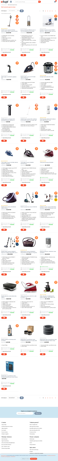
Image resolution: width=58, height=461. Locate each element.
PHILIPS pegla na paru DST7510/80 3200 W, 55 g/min (28, 77)
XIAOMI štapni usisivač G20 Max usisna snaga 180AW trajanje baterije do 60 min (9, 30)
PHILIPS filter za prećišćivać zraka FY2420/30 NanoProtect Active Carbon (9, 376)
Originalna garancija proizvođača (36, 440)
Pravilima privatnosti (51, 455)
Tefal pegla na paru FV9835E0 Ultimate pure (27, 163)
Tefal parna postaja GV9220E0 (46, 162)
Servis (31, 442)
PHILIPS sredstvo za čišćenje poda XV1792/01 (8, 340)
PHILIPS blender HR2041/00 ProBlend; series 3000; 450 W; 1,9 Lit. (48, 119)
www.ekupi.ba (3, 455)
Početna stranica (4, 4)
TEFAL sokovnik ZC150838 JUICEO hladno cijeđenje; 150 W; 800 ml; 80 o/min (47, 296)
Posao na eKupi (5, 432)
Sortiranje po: (4, 10)
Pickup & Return (33, 444)
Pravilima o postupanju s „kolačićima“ (8, 456)
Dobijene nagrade (5, 433)
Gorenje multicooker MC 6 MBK (46, 76)
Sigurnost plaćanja (5, 440)
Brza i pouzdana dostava (6, 444)
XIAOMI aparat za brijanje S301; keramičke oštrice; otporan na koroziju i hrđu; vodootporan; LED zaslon (8, 119)
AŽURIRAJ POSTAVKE (25, 458)
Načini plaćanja (4, 439)
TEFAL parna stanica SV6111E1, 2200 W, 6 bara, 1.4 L (28, 296)
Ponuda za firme (33, 432)
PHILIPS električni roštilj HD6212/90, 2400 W (8, 296)
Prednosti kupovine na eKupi (7, 426)
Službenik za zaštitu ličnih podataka (36, 453)
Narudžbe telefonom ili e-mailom (36, 428)
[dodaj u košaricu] (4, 55)
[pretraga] (39, 2)
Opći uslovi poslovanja (34, 449)
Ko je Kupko (4, 430)
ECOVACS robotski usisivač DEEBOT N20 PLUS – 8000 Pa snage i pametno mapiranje (48, 30)
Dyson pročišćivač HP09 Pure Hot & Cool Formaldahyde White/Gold (28, 30)
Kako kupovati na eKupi (34, 426)
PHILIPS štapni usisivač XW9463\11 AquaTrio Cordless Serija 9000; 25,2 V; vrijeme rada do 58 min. (9, 252)
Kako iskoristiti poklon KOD (35, 430)
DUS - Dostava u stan (6, 446)
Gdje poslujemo (5, 428)
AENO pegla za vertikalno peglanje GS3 (8, 77)
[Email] (24, 413)
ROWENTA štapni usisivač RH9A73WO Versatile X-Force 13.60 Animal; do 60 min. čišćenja (48, 207)
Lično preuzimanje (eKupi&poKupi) (8, 442)
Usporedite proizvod (6, 52)
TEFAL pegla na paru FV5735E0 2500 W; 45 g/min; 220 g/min (9, 163)
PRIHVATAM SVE (33, 458)
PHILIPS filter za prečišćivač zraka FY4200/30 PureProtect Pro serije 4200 (29, 340)
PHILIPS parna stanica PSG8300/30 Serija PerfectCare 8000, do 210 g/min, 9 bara (29, 252)
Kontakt (31, 451)
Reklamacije (32, 439)
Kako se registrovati (33, 424)
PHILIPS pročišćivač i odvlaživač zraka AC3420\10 (48, 252)
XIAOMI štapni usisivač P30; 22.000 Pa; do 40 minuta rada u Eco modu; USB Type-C (29, 119)
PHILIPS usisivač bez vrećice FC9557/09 (29, 206)
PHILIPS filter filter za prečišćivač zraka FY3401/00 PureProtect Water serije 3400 (48, 340)
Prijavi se (38, 413)
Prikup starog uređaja (6, 448)
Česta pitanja (32, 433)
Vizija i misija (4, 424)
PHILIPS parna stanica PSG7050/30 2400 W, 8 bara (8, 207)
